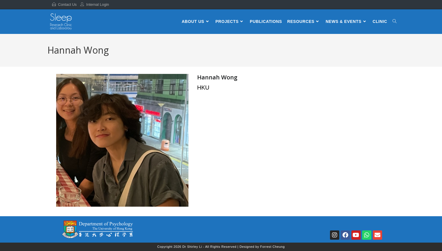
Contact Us (67, 4)
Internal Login (97, 4)
